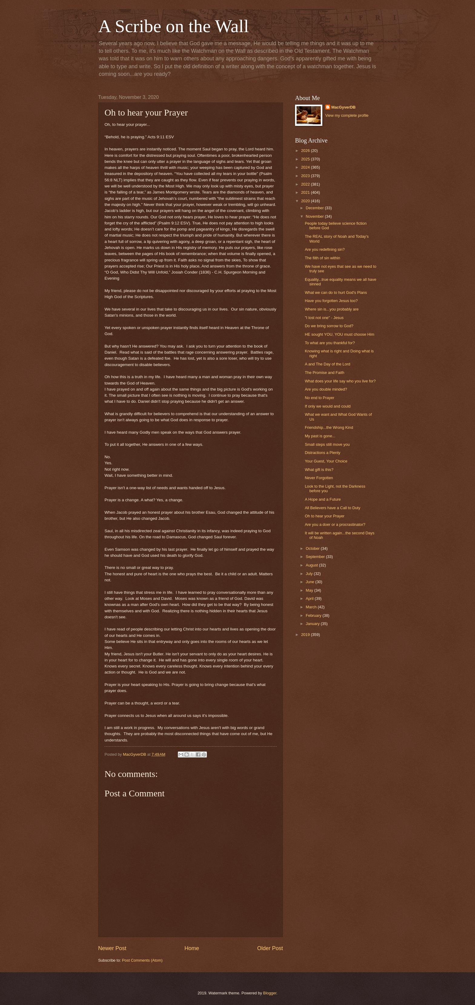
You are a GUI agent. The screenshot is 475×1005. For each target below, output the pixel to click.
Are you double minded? (326, 389)
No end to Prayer (319, 397)
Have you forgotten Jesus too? (331, 300)
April (310, 598)
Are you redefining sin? (325, 249)
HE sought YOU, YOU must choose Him (339, 334)
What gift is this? (319, 469)
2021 (306, 192)
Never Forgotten (319, 478)
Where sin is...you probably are (331, 309)
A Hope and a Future (323, 499)
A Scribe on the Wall (173, 26)
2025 (306, 159)
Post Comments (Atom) (142, 960)
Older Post (270, 948)
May (310, 590)
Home (191, 948)
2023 (306, 175)
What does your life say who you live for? (340, 381)
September (316, 556)
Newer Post (112, 948)
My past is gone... (320, 436)
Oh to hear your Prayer (324, 516)
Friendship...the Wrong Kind (329, 427)
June (310, 582)
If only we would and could (327, 406)
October (313, 548)
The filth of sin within (322, 258)
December (315, 208)
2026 (306, 150)
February (314, 615)
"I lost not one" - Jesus (324, 317)
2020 (306, 201)
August (312, 565)
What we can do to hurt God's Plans (336, 292)
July (310, 573)
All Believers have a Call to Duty (332, 508)
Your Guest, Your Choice (326, 461)
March (311, 607)
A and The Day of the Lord (327, 364)
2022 (306, 184)
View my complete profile (347, 115)
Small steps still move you (327, 444)
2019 (306, 634)
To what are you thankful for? (330, 343)
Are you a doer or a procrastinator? (335, 524)
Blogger (270, 993)
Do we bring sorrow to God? (329, 326)
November (315, 216)
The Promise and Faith (324, 372)
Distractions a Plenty (322, 452)
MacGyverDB (343, 107)
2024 (306, 167)
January (313, 623)
